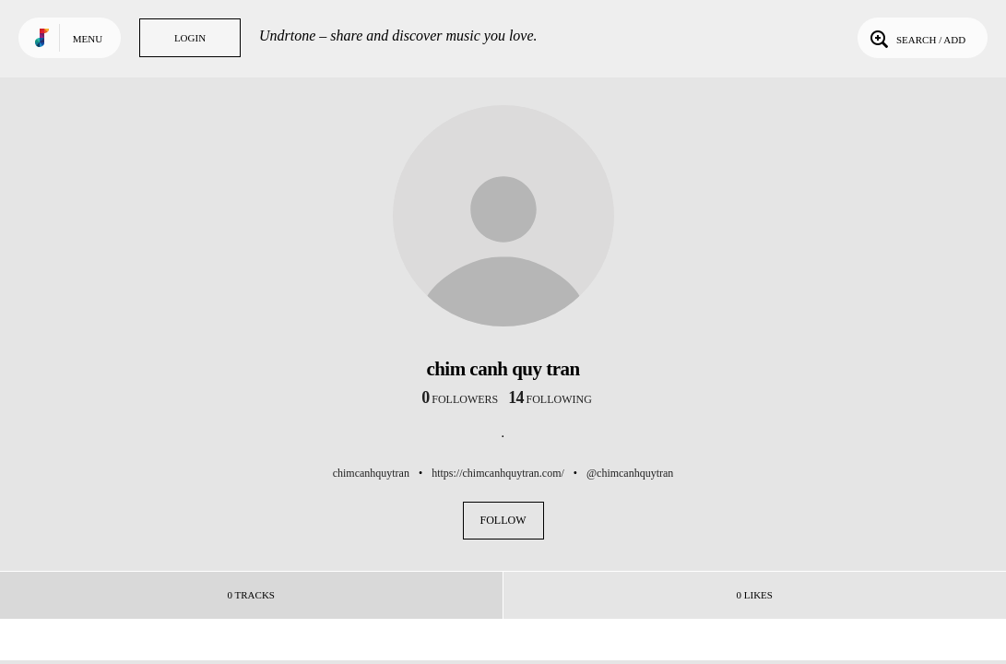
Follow (503, 520)
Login (190, 37)
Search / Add (916, 38)
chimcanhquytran (371, 473)
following (550, 399)
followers (459, 399)
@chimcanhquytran (629, 473)
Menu (87, 38)
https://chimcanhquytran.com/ (498, 473)
